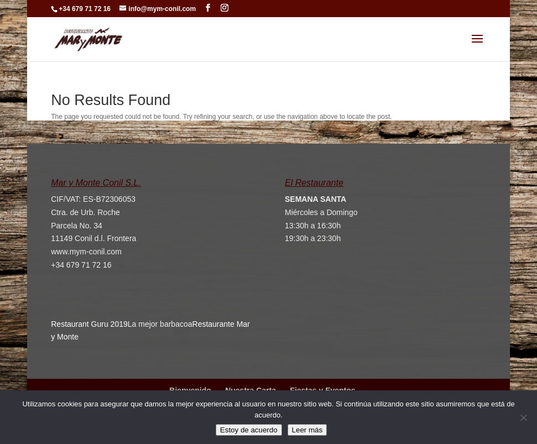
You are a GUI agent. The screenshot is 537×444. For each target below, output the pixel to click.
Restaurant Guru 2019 (89, 324)
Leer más (307, 430)
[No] (523, 417)
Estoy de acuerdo (249, 430)
